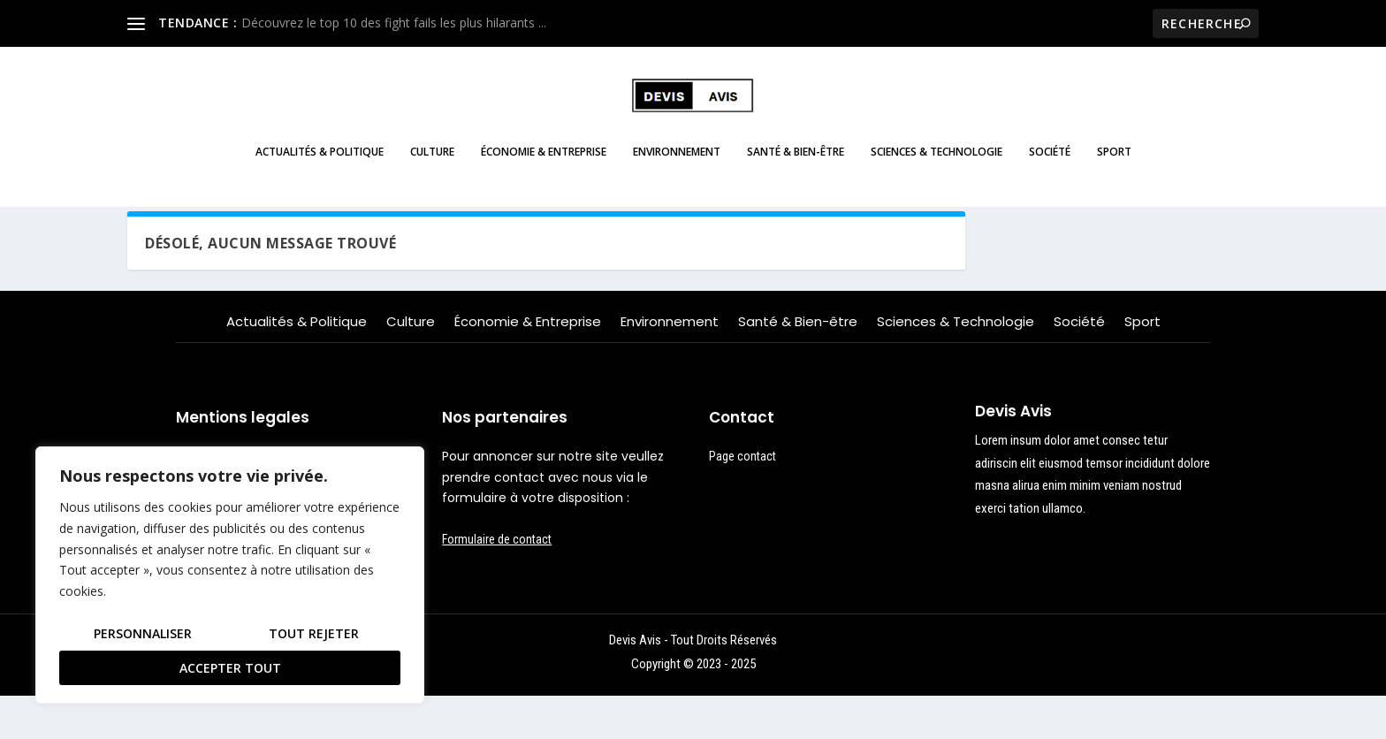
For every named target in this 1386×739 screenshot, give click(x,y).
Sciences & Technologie (936, 163)
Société (1049, 163)
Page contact (742, 498)
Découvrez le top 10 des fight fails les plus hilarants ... (393, 22)
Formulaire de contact (497, 582)
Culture (432, 163)
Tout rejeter (314, 633)
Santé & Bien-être (795, 163)
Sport (1114, 163)
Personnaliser (143, 633)
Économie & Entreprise (543, 163)
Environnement (676, 163)
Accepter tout (230, 667)
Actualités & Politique (319, 163)
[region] (229, 575)
